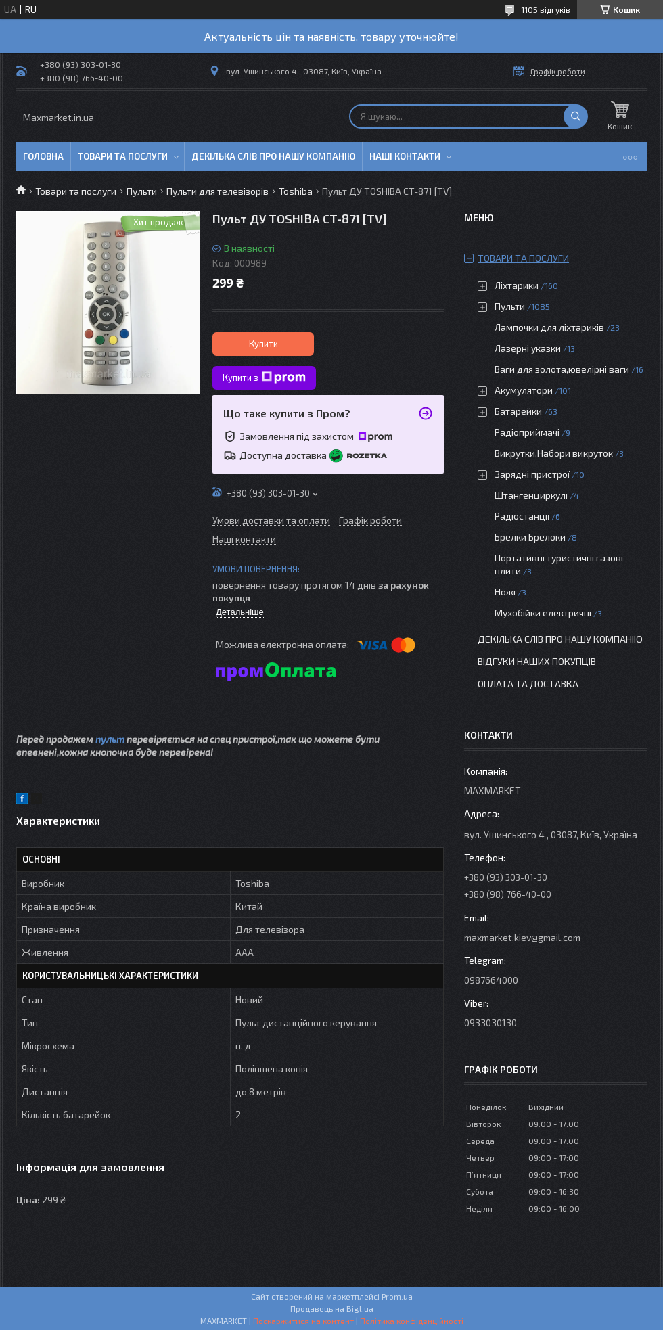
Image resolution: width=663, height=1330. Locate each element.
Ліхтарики (517, 285)
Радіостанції (522, 516)
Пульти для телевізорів (217, 191)
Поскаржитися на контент (303, 1320)
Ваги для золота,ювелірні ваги (562, 369)
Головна (43, 156)
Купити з (264, 377)
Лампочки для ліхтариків (549, 327)
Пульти (142, 191)
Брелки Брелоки (530, 537)
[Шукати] (576, 116)
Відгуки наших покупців (537, 661)
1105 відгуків (545, 9)
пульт (109, 739)
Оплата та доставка (528, 683)
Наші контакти (404, 156)
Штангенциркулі (531, 495)
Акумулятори (524, 390)
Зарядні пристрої (532, 474)
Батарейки (518, 411)
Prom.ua (397, 1296)
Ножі (505, 591)
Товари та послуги (123, 156)
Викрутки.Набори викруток (554, 453)
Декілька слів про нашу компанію (273, 156)
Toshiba (296, 191)
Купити (263, 343)
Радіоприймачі (527, 432)
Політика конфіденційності (411, 1320)
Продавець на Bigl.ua (331, 1308)
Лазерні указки (528, 348)
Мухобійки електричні (543, 612)
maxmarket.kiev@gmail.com (522, 937)
